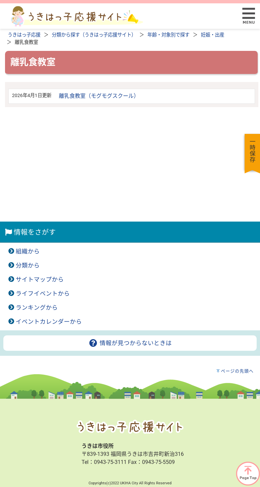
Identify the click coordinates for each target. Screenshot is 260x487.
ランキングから (37, 307)
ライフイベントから (43, 293)
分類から (28, 265)
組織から (28, 251)
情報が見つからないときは (129, 343)
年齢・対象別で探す (168, 35)
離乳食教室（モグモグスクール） (99, 96)
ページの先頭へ (237, 371)
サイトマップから (40, 279)
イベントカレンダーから (49, 321)
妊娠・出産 (212, 35)
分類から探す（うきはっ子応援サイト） (94, 35)
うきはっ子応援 (24, 35)
